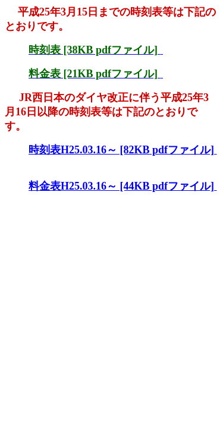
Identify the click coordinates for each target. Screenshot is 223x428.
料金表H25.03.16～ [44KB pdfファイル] (123, 186)
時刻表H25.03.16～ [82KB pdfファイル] (123, 150)
